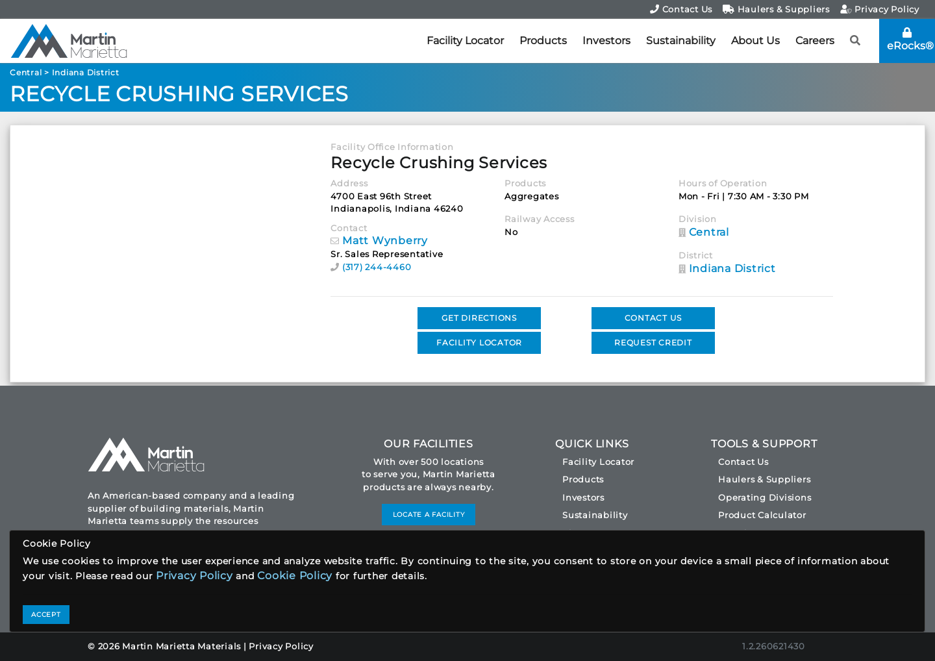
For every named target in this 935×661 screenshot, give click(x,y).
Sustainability (681, 40)
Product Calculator (762, 515)
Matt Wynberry (385, 240)
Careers (814, 40)
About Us (755, 40)
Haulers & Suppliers (776, 9)
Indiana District (85, 72)
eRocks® (910, 39)
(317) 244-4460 (377, 267)
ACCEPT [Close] (46, 614)
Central (26, 72)
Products (543, 40)
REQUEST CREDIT (653, 342)
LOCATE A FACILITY (429, 514)
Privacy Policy (879, 9)
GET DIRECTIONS (479, 318)
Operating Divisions (764, 497)
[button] (855, 41)
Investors (606, 40)
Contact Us (681, 9)
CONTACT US (653, 318)
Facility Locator (465, 40)
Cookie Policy (294, 575)
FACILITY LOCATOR (479, 342)
